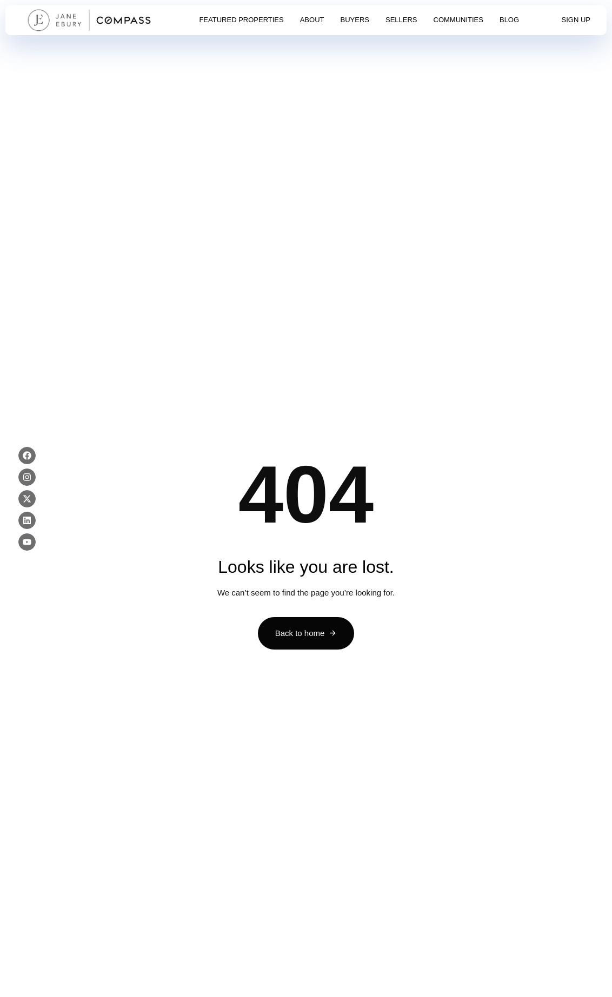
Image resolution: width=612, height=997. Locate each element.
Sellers (401, 20)
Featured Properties (241, 20)
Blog (509, 20)
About (312, 20)
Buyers (355, 20)
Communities (458, 20)
